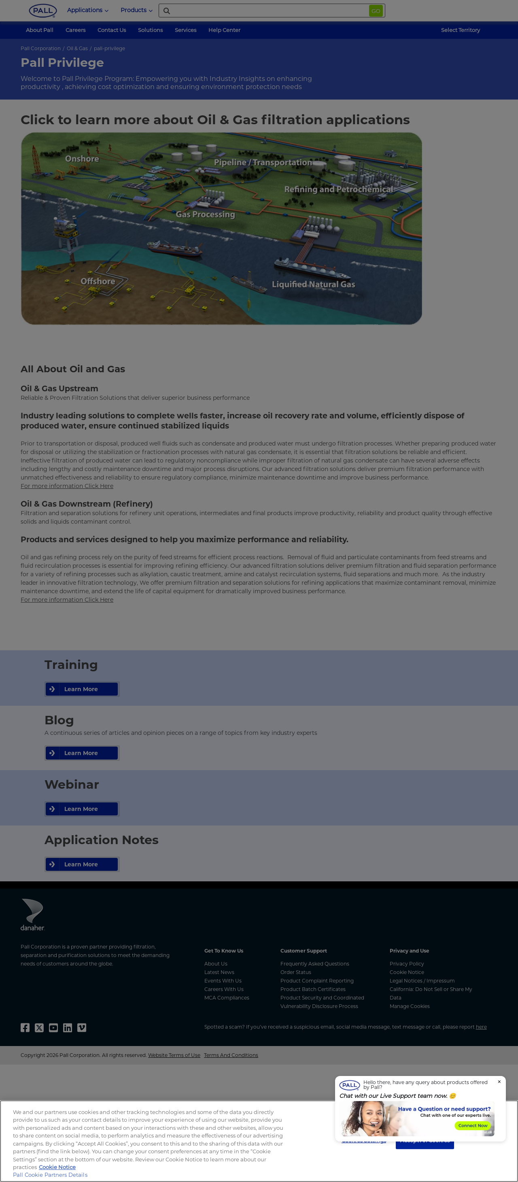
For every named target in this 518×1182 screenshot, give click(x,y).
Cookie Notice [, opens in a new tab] (57, 1167)
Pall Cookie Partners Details (50, 1174)
